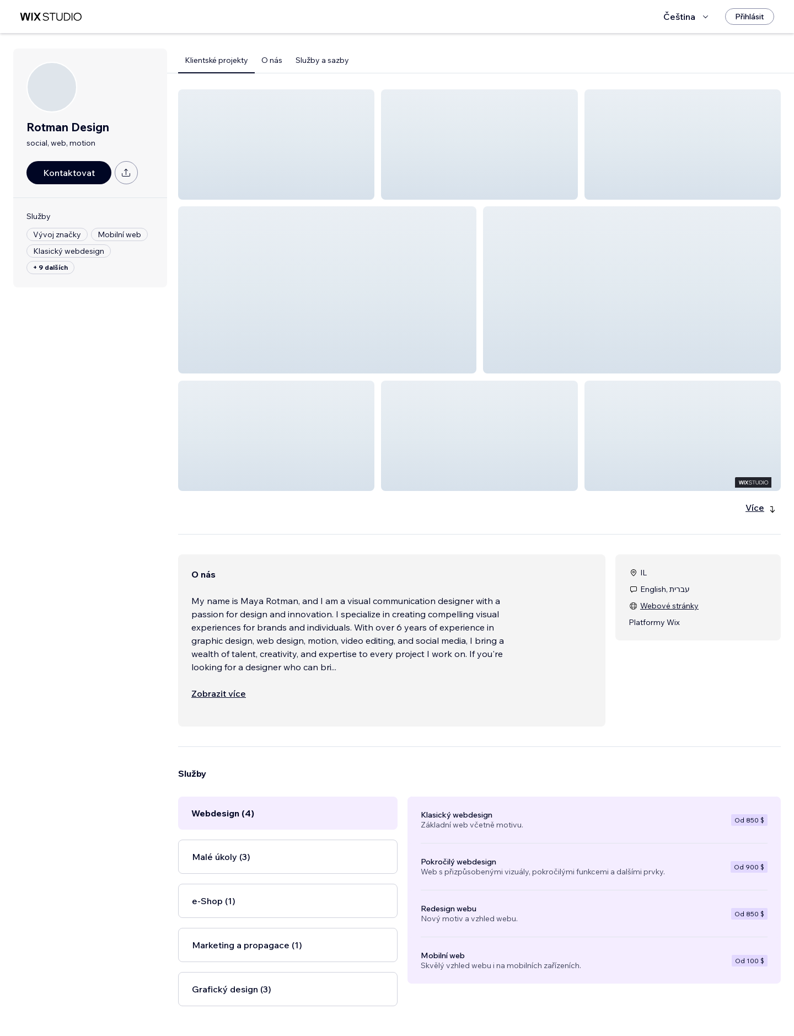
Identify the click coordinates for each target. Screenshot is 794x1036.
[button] (276, 144)
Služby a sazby (322, 60)
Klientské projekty (216, 60)
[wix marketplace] (51, 16)
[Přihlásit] (749, 16)
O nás (271, 60)
